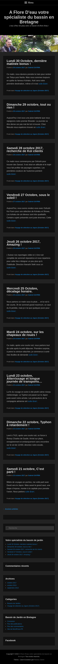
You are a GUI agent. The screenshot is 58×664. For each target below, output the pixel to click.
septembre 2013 (13, 588)
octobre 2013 (11, 585)
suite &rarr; (43, 84)
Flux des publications (14, 624)
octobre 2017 (11, 583)
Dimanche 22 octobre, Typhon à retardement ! (29, 423)
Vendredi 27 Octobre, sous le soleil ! (28, 196)
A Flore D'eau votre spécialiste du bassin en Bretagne (29, 17)
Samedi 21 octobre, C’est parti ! (25, 470)
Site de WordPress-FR (15, 629)
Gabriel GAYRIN (34, 67)
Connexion (11, 621)
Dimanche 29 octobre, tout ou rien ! (29, 106)
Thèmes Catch (39, 660)
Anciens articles (10, 509)
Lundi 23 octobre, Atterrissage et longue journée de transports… (24, 378)
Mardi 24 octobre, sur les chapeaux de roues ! (25, 333)
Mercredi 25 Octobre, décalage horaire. (22, 290)
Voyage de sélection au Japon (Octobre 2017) (32, 90)
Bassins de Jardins (13, 603)
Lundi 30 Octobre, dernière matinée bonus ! (27, 62)
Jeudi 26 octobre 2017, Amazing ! (23, 243)
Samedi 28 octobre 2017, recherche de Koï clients (25, 149)
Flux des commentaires (15, 626)
